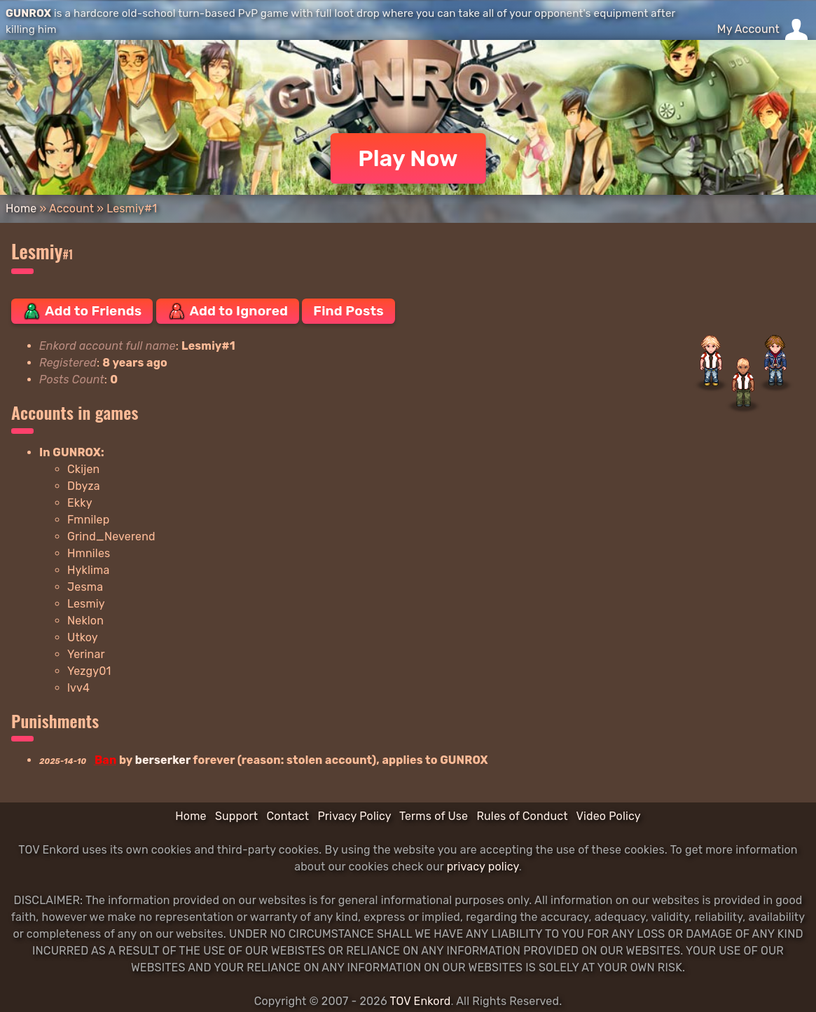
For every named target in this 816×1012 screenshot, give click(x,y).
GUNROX (28, 13)
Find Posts (348, 311)
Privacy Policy (354, 816)
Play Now (408, 158)
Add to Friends (81, 311)
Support (236, 816)
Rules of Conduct (521, 816)
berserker (163, 760)
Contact (287, 816)
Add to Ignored (228, 311)
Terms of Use (433, 816)
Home (21, 208)
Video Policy (608, 816)
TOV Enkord (419, 1001)
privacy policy (483, 866)
